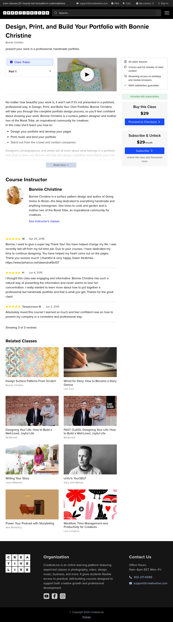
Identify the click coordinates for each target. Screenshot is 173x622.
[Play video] (87, 74)
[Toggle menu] (167, 13)
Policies (86, 617)
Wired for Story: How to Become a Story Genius (90, 383)
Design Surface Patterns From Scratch (31, 381)
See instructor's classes (44, 221)
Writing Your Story (17, 478)
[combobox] (106, 13)
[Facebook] (55, 596)
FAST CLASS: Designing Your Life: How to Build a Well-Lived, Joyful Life (90, 431)
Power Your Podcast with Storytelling (30, 523)
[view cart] (127, 3)
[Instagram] (63, 596)
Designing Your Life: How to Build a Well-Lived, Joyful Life (29, 431)
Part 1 (12, 71)
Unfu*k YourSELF (75, 478)
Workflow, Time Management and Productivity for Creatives (86, 525)
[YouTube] (46, 596)
